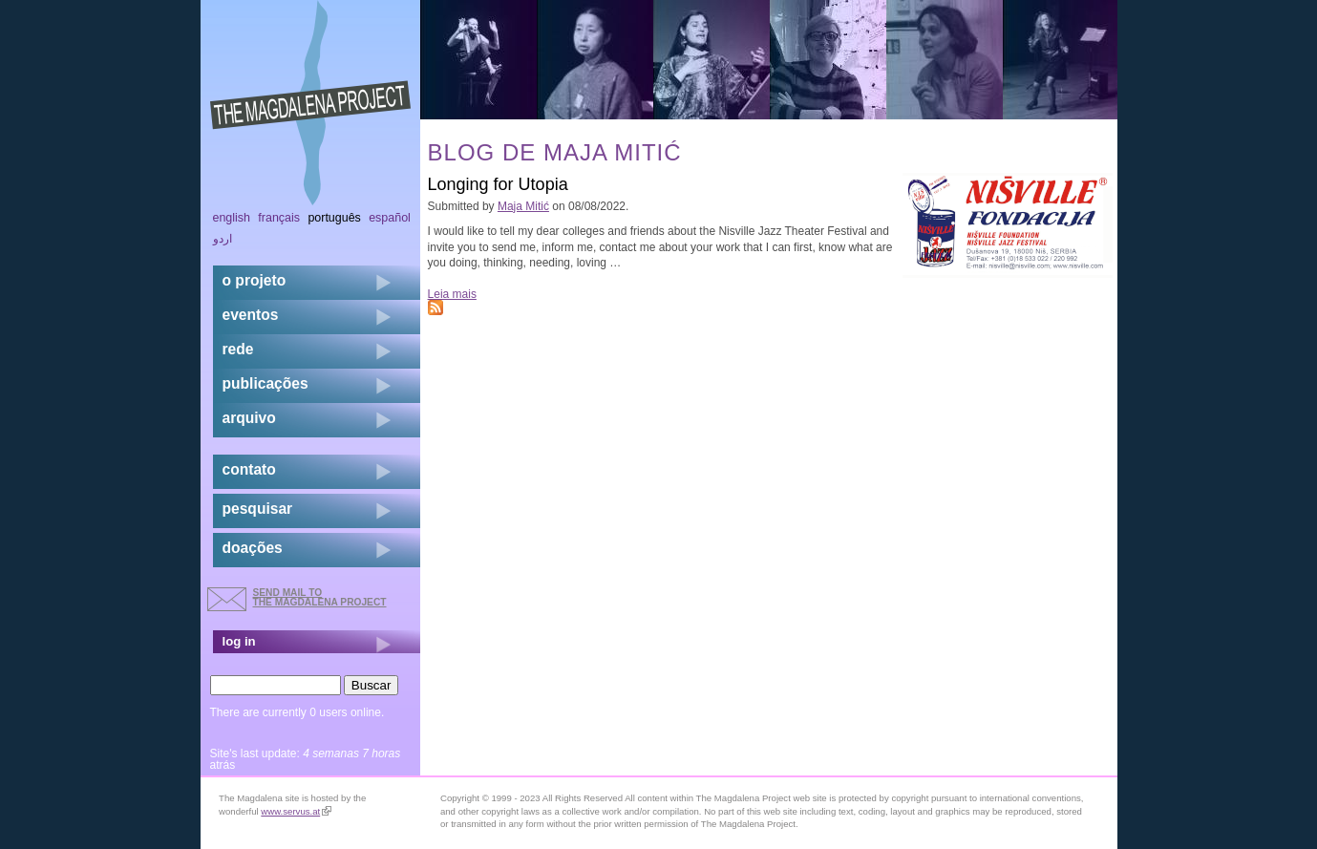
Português (334, 217)
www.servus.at (296, 811)
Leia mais (452, 294)
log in (239, 641)
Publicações (265, 383)
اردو (222, 238)
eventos (251, 315)
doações (253, 548)
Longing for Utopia (498, 184)
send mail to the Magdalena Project (320, 597)
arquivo (249, 418)
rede (238, 349)
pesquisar (258, 508)
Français (279, 217)
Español (390, 217)
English (232, 217)
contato (249, 469)
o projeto (255, 280)
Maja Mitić (523, 206)
